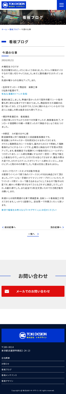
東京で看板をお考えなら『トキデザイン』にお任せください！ (29, 209)
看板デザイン (7, 380)
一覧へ (31, 234)
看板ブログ (7, 369)
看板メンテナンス (9, 375)
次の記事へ (56, 227)
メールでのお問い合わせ (27, 291)
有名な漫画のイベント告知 (14, 93)
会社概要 (6, 357)
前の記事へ (10, 227)
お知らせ (5, 363)
